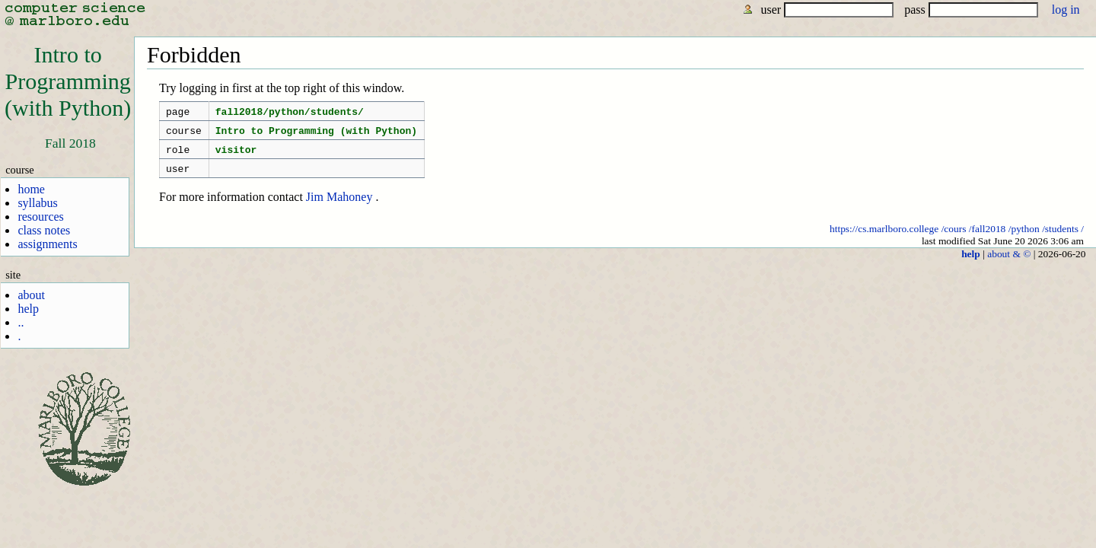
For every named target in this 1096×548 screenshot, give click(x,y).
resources (40, 216)
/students (1060, 238)
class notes (44, 230)
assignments (47, 243)
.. (21, 322)
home (31, 189)
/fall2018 (987, 238)
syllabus (37, 202)
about (31, 294)
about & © (1009, 263)
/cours (954, 238)
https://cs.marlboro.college (884, 238)
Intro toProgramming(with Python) (68, 81)
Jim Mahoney (339, 205)
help (28, 308)
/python (1024, 238)
